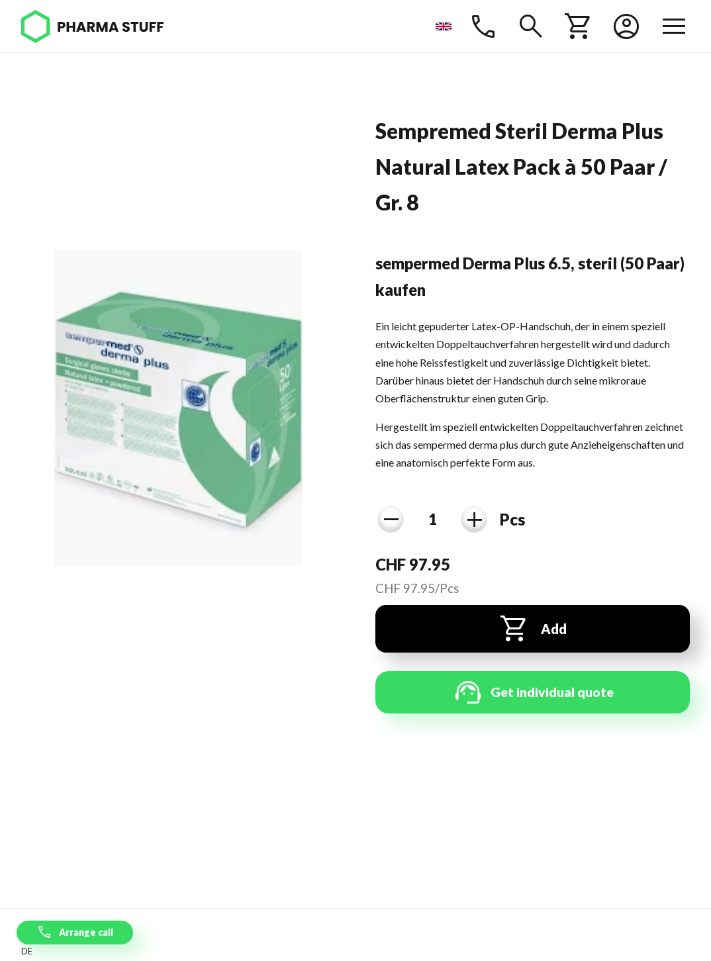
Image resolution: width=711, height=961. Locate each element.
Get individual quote (533, 692)
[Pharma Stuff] (92, 26)
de (26, 951)
